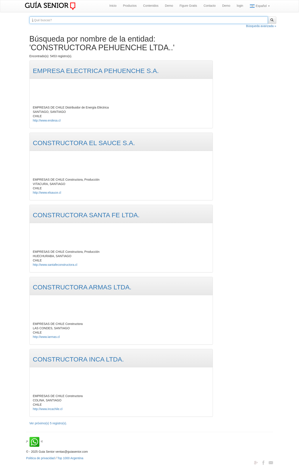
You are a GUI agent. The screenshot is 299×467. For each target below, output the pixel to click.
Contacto (210, 5)
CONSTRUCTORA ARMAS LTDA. (82, 287)
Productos (130, 5)
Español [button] (260, 6)
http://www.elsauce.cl (47, 192)
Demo (169, 5)
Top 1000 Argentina (70, 458)
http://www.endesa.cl (47, 120)
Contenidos (150, 5)
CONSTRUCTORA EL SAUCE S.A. (84, 142)
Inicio (112, 5)
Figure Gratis (188, 5)
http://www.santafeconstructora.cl (55, 264)
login (240, 5)
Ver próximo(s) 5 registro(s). (48, 423)
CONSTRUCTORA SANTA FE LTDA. (86, 215)
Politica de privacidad (40, 458)
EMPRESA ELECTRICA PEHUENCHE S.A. (96, 70)
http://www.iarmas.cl (46, 337)
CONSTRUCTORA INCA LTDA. (78, 359)
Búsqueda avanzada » (261, 26)
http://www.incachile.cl (48, 409)
